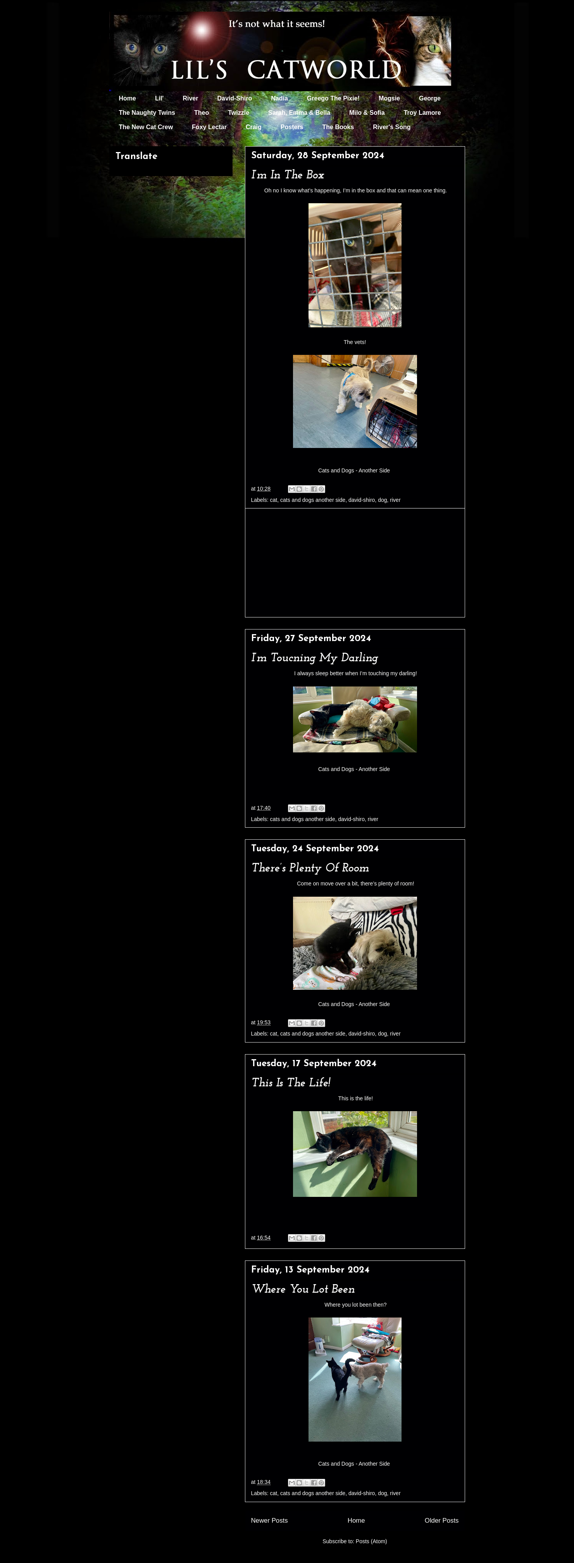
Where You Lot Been (303, 1290)
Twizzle (238, 112)
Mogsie (389, 98)
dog (382, 500)
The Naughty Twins (147, 112)
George (430, 98)
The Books (338, 127)
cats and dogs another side (312, 500)
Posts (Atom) (371, 1541)
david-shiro (361, 500)
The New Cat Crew (146, 127)
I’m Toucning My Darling (314, 658)
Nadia (279, 98)
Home (127, 98)
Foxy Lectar (209, 127)
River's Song (391, 127)
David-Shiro (234, 98)
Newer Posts (269, 1520)
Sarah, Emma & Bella (299, 112)
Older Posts (442, 1520)
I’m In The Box (287, 175)
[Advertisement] (355, 562)
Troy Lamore (422, 112)
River (190, 98)
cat (274, 500)
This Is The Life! (291, 1083)
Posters (292, 127)
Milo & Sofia (367, 112)
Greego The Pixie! (333, 98)
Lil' (159, 98)
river (395, 500)
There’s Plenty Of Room (310, 869)
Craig (254, 127)
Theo (201, 112)
